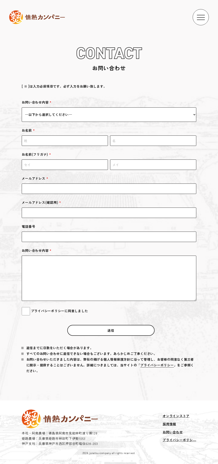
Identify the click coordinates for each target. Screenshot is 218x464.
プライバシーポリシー (157, 365)
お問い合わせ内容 (37, 102)
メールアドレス (35, 178)
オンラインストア (176, 416)
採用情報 (169, 424)
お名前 (28, 130)
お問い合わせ (173, 432)
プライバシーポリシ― (179, 440)
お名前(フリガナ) (36, 154)
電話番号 (28, 226)
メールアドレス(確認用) (41, 202)
